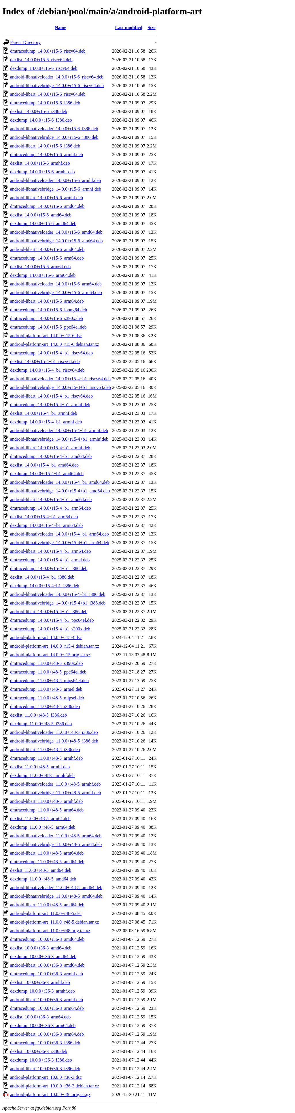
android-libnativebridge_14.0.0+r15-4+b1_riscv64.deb (60, 387)
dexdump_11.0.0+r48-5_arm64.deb (42, 827)
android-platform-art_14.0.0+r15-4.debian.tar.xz (54, 646)
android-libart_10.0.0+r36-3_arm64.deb (47, 1034)
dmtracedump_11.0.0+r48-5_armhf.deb (46, 758)
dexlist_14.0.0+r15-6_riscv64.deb (41, 59)
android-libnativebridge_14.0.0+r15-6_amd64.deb (56, 240)
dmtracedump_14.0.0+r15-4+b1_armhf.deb (50, 404)
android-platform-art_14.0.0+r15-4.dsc (46, 637)
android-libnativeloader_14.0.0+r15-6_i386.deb (54, 128)
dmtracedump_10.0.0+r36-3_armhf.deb (46, 973)
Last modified (128, 27)
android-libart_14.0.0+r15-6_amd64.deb (47, 249)
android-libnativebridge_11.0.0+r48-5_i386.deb (54, 740)
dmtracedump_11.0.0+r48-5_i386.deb (45, 706)
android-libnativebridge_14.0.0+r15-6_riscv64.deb (57, 85)
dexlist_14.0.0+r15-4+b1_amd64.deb (44, 465)
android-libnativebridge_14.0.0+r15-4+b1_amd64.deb (60, 490)
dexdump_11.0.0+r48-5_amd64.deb (43, 878)
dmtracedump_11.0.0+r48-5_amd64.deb (47, 861)
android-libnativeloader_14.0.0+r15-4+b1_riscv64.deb (60, 378)
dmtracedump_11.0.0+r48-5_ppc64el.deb (48, 671)
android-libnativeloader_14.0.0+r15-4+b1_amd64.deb (60, 482)
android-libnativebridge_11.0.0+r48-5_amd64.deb (56, 896)
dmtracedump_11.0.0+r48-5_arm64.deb (47, 809)
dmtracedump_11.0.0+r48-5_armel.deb (46, 689)
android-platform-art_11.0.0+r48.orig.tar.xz (50, 930)
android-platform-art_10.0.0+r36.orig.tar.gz (50, 1094)
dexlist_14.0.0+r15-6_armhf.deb (40, 163)
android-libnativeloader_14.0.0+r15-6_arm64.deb (56, 283)
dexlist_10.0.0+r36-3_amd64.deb (40, 947)
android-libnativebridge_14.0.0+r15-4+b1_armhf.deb (59, 439)
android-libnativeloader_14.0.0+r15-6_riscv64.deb (56, 76)
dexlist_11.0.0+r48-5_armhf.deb (40, 766)
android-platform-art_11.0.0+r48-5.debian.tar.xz (54, 922)
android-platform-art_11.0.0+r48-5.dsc (46, 913)
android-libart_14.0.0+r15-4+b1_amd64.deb (51, 499)
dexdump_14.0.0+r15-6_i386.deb (41, 120)
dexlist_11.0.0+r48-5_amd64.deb (40, 870)
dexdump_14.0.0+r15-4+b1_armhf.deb (46, 421)
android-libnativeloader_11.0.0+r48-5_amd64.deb (56, 887)
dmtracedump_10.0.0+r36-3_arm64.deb (47, 1008)
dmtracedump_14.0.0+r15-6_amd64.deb (47, 206)
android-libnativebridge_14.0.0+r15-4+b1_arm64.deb (59, 542)
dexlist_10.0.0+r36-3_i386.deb (38, 1051)
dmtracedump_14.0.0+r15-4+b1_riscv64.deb (51, 352)
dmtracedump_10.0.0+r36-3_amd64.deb (47, 939)
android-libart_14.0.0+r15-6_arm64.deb (47, 301)
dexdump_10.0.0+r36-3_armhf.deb (42, 991)
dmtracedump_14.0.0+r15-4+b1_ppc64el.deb (52, 620)
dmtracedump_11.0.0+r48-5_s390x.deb (46, 663)
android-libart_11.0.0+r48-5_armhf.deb (46, 801)
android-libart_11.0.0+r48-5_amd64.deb (47, 904)
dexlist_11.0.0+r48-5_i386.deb (38, 715)
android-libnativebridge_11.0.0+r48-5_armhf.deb (55, 792)
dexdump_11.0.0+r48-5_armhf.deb (42, 775)
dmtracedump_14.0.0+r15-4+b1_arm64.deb (50, 508)
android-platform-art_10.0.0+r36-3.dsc (46, 1077)
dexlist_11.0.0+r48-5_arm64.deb (40, 818)
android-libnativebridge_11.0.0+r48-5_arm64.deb (56, 844)
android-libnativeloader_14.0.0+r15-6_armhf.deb (55, 180)
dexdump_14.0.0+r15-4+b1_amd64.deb (47, 473)
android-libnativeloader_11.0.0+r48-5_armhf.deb (55, 784)
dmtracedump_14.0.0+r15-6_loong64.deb (48, 309)
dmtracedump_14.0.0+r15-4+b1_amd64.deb (51, 456)
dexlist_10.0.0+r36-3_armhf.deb (40, 982)
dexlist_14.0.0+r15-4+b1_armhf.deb (43, 413)
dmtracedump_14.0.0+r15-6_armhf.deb (46, 154)
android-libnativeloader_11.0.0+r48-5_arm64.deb (55, 835)
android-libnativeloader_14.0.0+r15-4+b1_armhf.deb (59, 430)
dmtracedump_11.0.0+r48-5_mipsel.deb (47, 697)
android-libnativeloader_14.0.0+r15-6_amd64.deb (56, 232)
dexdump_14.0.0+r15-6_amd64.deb (43, 223)
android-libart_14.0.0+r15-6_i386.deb (45, 145)
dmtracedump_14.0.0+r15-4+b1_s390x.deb (50, 628)
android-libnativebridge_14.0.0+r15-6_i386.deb (54, 137)
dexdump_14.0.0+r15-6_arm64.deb (42, 275)
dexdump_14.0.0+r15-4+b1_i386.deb (44, 585)
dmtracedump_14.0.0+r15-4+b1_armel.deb (50, 559)
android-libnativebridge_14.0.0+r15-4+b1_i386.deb (57, 602)
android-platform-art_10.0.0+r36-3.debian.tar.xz (54, 1085)
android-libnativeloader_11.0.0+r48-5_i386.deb (54, 732)
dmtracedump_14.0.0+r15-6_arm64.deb (47, 258)
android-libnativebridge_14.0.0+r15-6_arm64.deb (56, 292)
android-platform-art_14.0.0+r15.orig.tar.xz (50, 654)
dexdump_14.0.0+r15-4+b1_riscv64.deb (47, 370)
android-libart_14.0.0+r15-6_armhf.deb (46, 197)
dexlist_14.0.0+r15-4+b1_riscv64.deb (45, 361)
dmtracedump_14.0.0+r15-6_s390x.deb (46, 318)
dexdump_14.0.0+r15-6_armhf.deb (42, 171)
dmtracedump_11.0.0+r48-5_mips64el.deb (49, 680)
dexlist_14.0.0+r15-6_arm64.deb (40, 266)
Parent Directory (25, 42)
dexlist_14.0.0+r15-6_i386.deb (38, 111)
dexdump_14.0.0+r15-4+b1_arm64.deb (46, 525)
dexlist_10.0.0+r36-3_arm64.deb (40, 1016)
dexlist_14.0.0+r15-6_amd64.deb (40, 214)
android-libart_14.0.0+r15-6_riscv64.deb (48, 94)
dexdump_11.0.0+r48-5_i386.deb (41, 723)
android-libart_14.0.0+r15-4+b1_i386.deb (48, 611)
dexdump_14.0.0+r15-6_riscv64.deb (43, 68)
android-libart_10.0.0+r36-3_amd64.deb (47, 965)
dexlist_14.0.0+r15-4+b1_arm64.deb (44, 516)
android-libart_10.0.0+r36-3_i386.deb (45, 1068)
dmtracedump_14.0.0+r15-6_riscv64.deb (48, 51)
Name (60, 27)
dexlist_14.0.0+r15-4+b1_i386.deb (42, 577)
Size (152, 27)
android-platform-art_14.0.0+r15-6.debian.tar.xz (54, 344)
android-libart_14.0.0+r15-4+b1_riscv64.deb (51, 396)
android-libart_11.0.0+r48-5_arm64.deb (47, 853)
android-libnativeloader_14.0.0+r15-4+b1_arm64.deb (59, 533)
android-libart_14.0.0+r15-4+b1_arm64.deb (50, 551)
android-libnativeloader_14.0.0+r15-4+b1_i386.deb (57, 594)
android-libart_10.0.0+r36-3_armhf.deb (46, 999)
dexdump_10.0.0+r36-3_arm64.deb (42, 1025)
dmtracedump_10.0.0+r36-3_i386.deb (45, 1042)
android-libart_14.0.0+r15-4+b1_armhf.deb (50, 447)
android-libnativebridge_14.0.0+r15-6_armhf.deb (55, 189)
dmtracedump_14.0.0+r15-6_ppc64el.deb (48, 327)
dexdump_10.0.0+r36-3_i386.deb (41, 1060)
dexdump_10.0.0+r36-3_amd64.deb (43, 956)
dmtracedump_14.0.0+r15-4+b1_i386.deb (48, 568)
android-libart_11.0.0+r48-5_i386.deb (45, 749)
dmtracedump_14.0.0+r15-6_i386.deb (45, 102)
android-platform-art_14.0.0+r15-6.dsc (46, 335)
